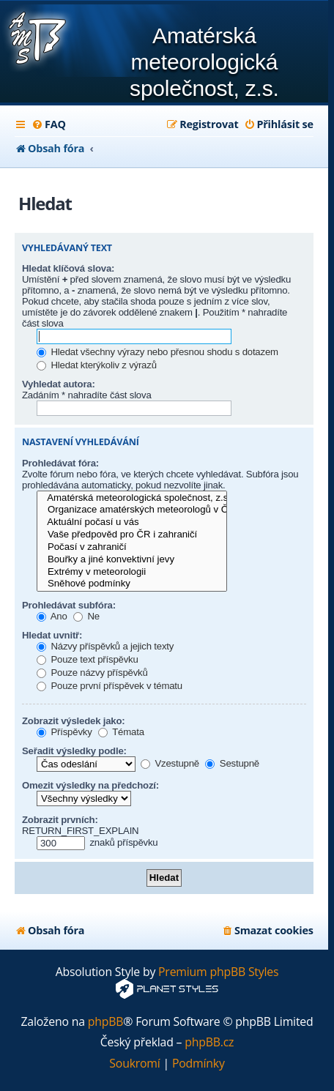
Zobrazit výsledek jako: (73, 720)
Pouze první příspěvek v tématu (109, 685)
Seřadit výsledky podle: (74, 750)
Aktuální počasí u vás (132, 522)
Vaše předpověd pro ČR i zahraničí (132, 535)
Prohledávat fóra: (60, 463)
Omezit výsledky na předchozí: (90, 785)
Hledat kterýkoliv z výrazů (97, 365)
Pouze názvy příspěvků (92, 672)
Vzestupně (170, 763)
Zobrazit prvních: (60, 819)
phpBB (106, 1021)
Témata (121, 731)
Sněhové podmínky (132, 584)
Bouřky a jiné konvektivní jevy (132, 560)
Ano (52, 616)
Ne (86, 616)
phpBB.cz (209, 1042)
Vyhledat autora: (58, 384)
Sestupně (232, 763)
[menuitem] (48, 124)
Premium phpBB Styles (218, 972)
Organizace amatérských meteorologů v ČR (132, 510)
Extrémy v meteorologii (132, 572)
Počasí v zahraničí (132, 547)
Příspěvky (64, 731)
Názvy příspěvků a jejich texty (105, 646)
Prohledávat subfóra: (69, 605)
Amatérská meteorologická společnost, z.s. (132, 498)
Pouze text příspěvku (87, 659)
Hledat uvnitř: (52, 635)
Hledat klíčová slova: (68, 268)
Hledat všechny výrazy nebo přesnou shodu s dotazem (157, 351)
